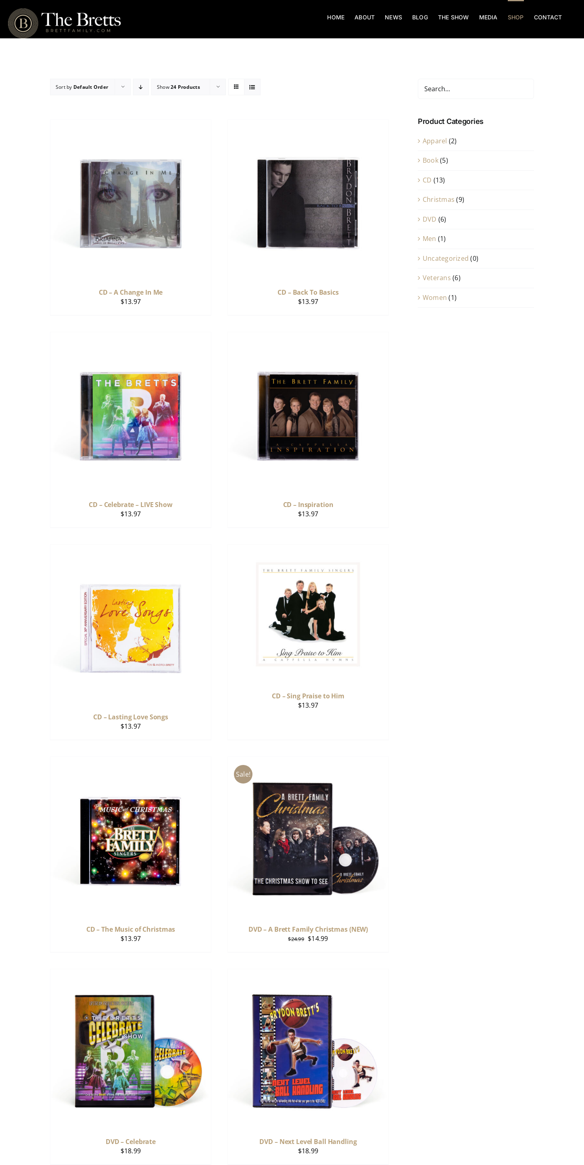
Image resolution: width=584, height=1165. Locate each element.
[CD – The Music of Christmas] (130, 762)
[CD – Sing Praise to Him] (308, 549)
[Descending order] (141, 87)
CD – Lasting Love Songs (130, 716)
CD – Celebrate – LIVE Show (131, 504)
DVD (430, 219)
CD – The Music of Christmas (130, 929)
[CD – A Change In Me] (130, 125)
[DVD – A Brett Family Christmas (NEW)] (308, 762)
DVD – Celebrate (131, 1141)
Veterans (437, 277)
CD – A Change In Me (131, 292)
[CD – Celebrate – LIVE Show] (130, 337)
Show (178, 87)
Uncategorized (446, 258)
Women (435, 297)
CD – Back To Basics (308, 292)
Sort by (82, 87)
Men (429, 238)
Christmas (439, 199)
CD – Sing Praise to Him (308, 695)
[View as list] (252, 87)
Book (430, 160)
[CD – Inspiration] (308, 337)
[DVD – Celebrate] (130, 974)
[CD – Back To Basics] (308, 125)
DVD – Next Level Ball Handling (308, 1141)
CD (427, 180)
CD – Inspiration (308, 504)
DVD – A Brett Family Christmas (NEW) (308, 929)
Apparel (435, 140)
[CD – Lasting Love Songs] (130, 549)
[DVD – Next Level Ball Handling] (308, 974)
